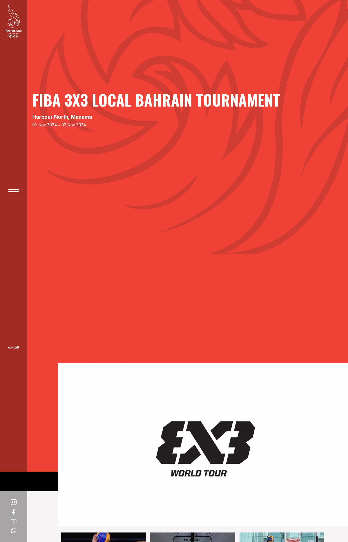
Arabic (13, 347)
